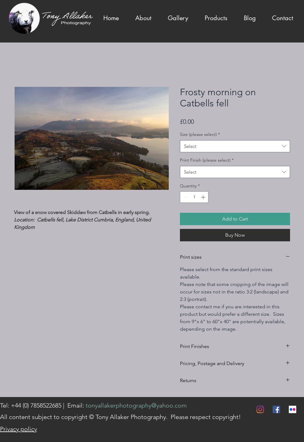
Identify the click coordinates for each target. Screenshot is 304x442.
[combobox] (235, 146)
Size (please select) (200, 134)
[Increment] (204, 197)
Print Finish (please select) (207, 160)
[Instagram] (260, 409)
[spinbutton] (194, 197)
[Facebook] (276, 409)
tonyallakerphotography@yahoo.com (136, 405)
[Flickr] (292, 409)
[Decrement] (185, 197)
